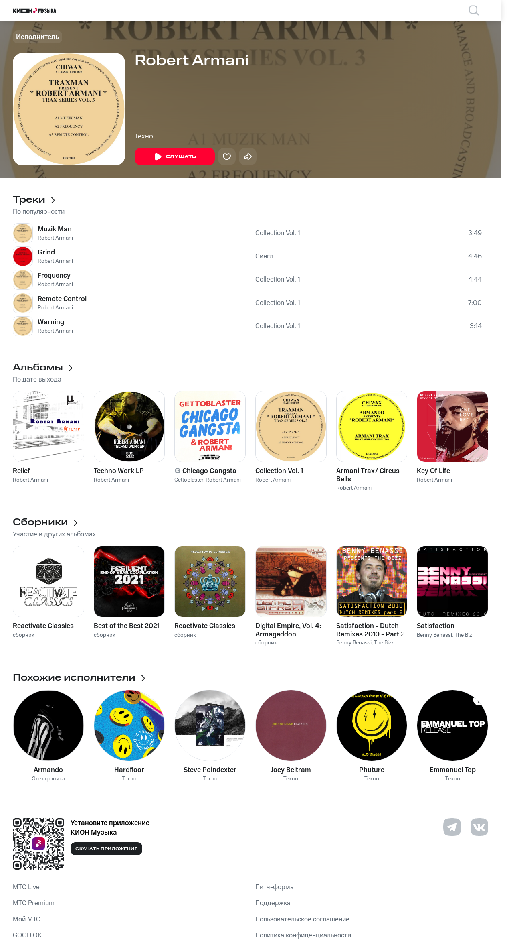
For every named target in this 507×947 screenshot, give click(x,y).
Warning (51, 322)
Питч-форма (274, 887)
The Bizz (384, 643)
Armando (48, 770)
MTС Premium (34, 903)
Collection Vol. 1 (277, 233)
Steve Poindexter (210, 770)
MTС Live (26, 887)
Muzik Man (55, 229)
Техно (144, 136)
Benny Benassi (354, 643)
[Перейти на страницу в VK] (479, 827)
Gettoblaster (188, 480)
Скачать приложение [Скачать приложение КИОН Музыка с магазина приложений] (106, 849)
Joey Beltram (291, 770)
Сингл (264, 256)
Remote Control (62, 299)
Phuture (371, 770)
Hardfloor (129, 770)
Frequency (54, 275)
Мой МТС (26, 919)
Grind (46, 252)
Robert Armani (55, 238)
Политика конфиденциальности (303, 935)
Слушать (174, 157)
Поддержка (273, 903)
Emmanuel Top (453, 770)
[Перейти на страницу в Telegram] (452, 827)
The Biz (463, 635)
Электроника (48, 779)
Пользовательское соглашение (302, 919)
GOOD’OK (27, 935)
